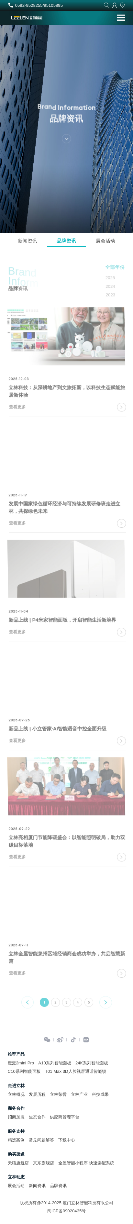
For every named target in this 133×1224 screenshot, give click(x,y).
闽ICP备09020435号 (66, 1210)
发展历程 (37, 1094)
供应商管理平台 (64, 1117)
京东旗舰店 (43, 1163)
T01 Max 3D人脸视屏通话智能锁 (75, 1071)
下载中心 (66, 1140)
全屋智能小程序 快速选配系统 (86, 1163)
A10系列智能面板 (54, 1063)
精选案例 (16, 1140)
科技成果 (100, 1094)
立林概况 (16, 1094)
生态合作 (37, 1117)
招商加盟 (16, 1117)
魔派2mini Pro (21, 1063)
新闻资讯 (27, 240)
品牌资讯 (66, 240)
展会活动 (105, 240)
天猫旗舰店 (18, 1163)
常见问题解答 (41, 1140)
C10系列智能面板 (24, 1071)
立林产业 (79, 1094)
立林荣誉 (58, 1094)
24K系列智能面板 (91, 1063)
